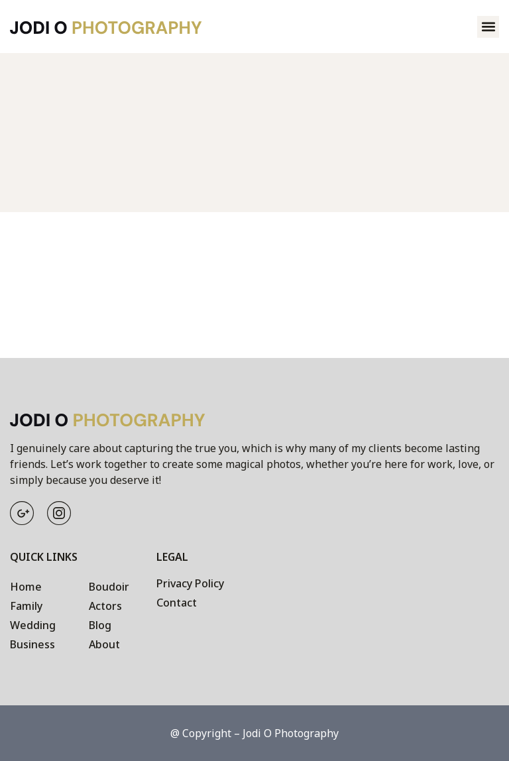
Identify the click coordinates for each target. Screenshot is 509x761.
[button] (488, 27)
